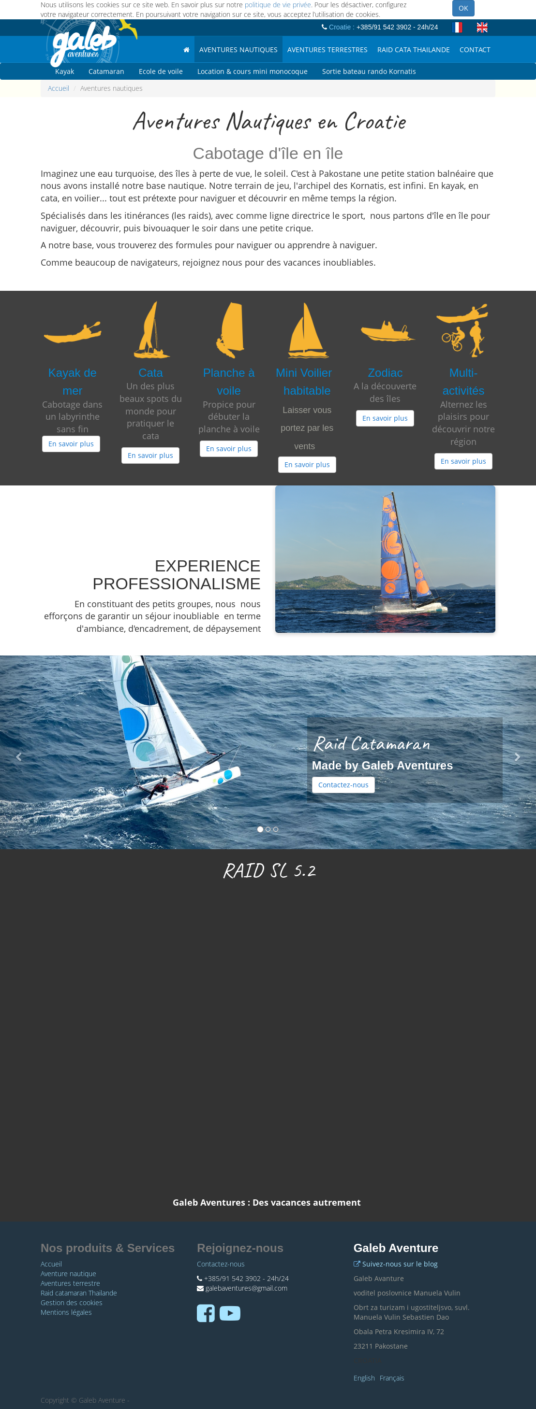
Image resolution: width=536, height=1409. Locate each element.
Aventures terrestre (70, 1283)
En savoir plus (71, 443)
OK (463, 8)
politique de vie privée (278, 4)
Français (392, 1377)
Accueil (58, 88)
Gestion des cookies (72, 1302)
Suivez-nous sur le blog (400, 1263)
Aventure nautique (68, 1273)
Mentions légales (66, 1312)
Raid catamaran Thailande (79, 1292)
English (364, 1377)
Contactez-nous (343, 784)
